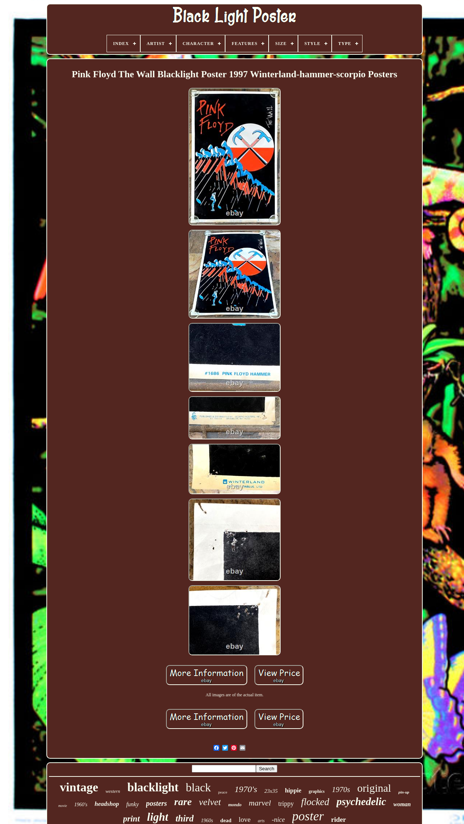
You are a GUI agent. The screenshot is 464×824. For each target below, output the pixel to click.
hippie (293, 790)
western (112, 791)
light (158, 817)
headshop (107, 803)
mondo (234, 804)
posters (156, 803)
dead (226, 820)
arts (261, 820)
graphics (316, 791)
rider (338, 819)
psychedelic (361, 801)
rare (183, 801)
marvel (260, 802)
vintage (79, 787)
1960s (207, 820)
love (244, 819)
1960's (80, 804)
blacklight (152, 787)
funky (132, 804)
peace (222, 792)
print (131, 818)
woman (402, 804)
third (184, 818)
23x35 (271, 791)
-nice (278, 819)
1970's (246, 789)
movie (62, 806)
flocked (315, 801)
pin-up (403, 792)
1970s (341, 789)
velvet (210, 802)
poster (308, 816)
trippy (286, 803)
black (198, 787)
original (374, 788)
